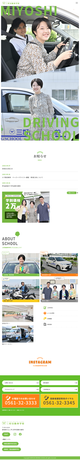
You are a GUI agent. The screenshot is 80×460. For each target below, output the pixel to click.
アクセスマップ (9, 390)
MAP (6, 434)
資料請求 (46, 383)
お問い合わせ (9, 383)
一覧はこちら (71, 193)
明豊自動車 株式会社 (10, 444)
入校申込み (46, 390)
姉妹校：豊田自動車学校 (11, 450)
